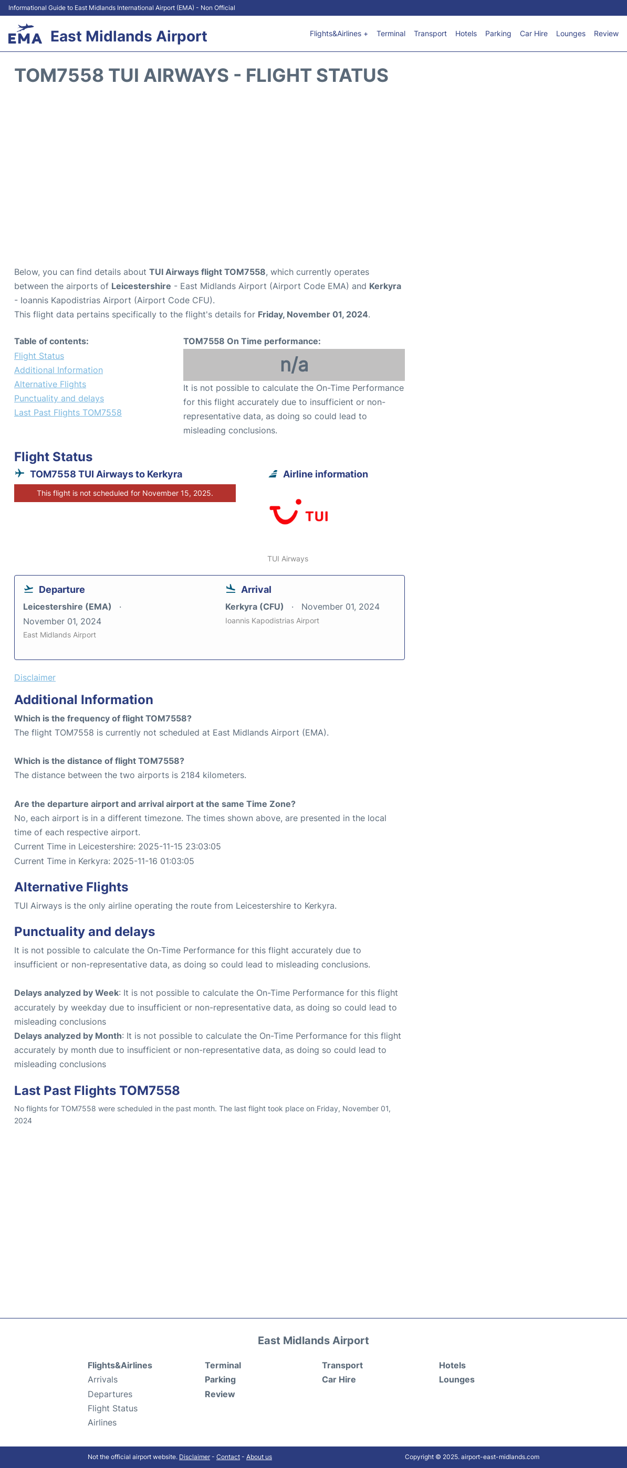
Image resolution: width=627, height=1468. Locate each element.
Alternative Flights (50, 384)
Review (606, 33)
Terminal (391, 33)
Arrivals (103, 1379)
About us (259, 1457)
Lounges (571, 33)
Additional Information (58, 370)
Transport (430, 33)
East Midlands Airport (128, 36)
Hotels (466, 33)
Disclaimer (194, 1457)
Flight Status (39, 355)
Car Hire (534, 33)
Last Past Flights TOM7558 (68, 412)
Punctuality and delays (59, 398)
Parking (498, 33)
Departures (110, 1394)
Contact (228, 1457)
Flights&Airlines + (339, 33)
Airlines (102, 1422)
